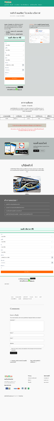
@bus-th (19, 89)
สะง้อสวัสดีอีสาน (14, 298)
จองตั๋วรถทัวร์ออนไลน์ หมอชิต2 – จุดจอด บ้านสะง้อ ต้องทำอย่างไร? (19, 214)
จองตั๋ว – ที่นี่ (36, 150)
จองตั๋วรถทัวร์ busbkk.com (9, 395)
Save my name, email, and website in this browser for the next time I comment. (26, 349)
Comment (12, 320)
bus (18, 15)
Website (12, 343)
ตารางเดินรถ (22, 15)
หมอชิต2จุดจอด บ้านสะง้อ (27, 298)
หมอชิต (19, 298)
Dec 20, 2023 (12, 15)
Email (11, 338)
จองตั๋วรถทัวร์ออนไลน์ (8, 379)
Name (11, 332)
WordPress (21, 395)
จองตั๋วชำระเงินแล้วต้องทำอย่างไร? (13, 204)
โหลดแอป (42, 150)
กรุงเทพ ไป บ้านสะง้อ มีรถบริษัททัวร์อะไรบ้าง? (15, 207)
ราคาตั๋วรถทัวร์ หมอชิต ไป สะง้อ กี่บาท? (14, 210)
